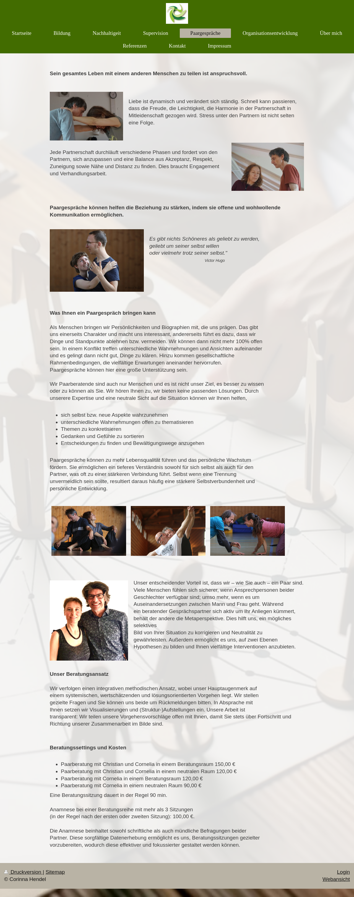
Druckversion (23, 872)
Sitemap (55, 872)
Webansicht (336, 879)
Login (343, 872)
